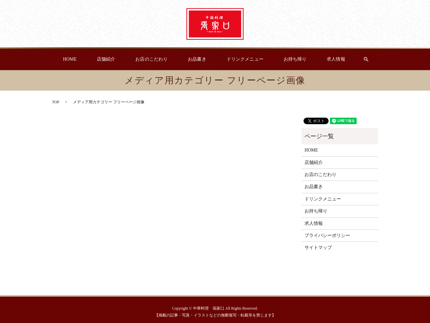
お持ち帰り (283, 59)
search (345, 59)
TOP (55, 102)
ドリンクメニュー (239, 59)
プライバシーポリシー (327, 235)
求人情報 (318, 59)
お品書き (196, 59)
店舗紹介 (117, 59)
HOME (87, 59)
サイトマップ (318, 247)
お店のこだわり (157, 59)
